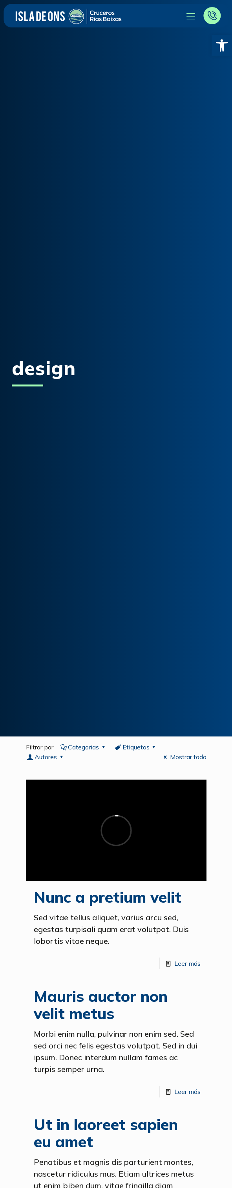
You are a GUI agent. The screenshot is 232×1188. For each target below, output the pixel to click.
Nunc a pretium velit (107, 897)
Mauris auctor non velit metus (101, 1005)
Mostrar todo (183, 757)
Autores (46, 757)
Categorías (83, 747)
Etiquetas (135, 747)
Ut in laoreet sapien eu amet (106, 1133)
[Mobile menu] (190, 15)
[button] (222, 45)
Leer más (187, 963)
